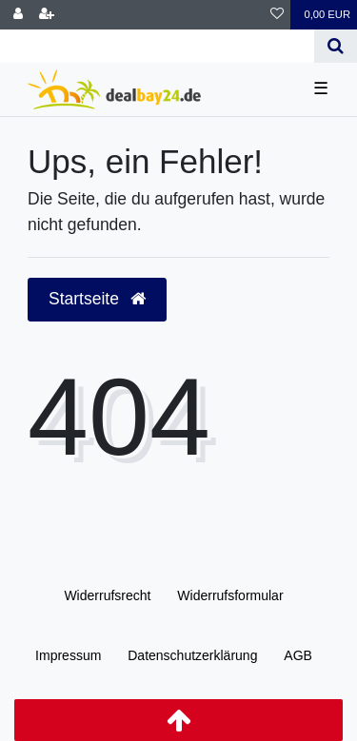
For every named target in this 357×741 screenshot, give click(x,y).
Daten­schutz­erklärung (192, 655)
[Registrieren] (46, 14)
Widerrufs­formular (230, 595)
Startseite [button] (97, 298)
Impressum (68, 655)
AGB (298, 655)
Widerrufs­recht (107, 595)
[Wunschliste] (277, 14)
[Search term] (157, 46)
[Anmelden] (18, 14)
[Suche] (335, 46)
